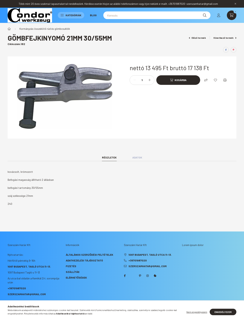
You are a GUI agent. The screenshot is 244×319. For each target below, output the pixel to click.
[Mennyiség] (142, 80)
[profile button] (218, 15)
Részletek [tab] (109, 157)
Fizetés (71, 266)
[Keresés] (156, 15)
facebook (124, 276)
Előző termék (197, 37)
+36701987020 (17, 288)
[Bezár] (235, 4)
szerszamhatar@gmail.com (27, 294)
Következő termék (225, 37)
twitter (132, 276)
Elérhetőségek (76, 277)
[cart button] (231, 15)
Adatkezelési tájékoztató (84, 260)
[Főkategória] (9, 29)
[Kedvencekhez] (215, 80)
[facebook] (226, 50)
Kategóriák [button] (71, 15)
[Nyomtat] (225, 80)
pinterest (140, 276)
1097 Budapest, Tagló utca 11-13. (29, 266)
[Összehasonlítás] (206, 80)
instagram (147, 276)
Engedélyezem (223, 312)
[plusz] (149, 80)
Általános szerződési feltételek (89, 254)
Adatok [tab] (137, 157)
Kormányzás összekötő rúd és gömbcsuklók (44, 28)
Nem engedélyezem (196, 312)
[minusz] (134, 80)
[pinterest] (233, 50)
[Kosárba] (178, 80)
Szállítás (72, 271)
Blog (93, 15)
